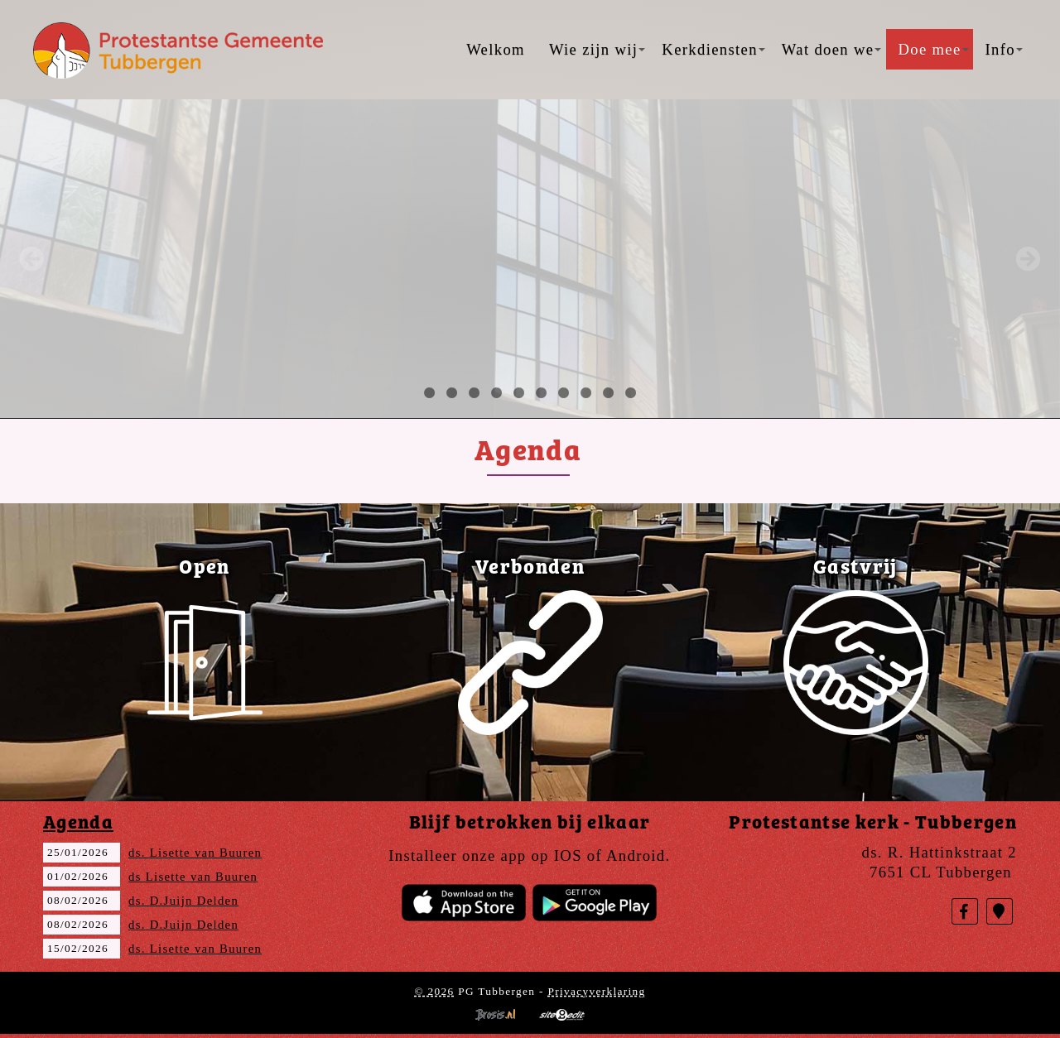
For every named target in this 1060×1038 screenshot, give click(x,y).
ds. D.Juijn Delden (183, 900)
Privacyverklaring (596, 991)
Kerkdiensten (713, 49)
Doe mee (933, 49)
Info (1004, 49)
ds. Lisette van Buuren (195, 852)
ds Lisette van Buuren (193, 876)
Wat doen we (832, 49)
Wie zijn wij (597, 49)
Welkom (495, 49)
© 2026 (434, 991)
